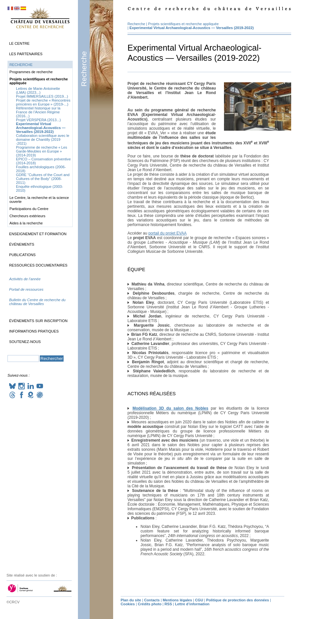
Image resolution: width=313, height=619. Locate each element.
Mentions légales (177, 600)
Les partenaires (25, 54)
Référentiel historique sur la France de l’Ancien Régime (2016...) (38, 112)
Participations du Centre (28, 209)
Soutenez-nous (25, 342)
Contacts (152, 600)
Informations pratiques (34, 331)
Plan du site (131, 600)
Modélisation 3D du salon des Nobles (170, 408)
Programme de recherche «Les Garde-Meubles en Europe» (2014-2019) (41, 151)
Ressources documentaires (38, 265)
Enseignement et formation (38, 234)
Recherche (84, 69)
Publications (22, 255)
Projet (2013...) (38, 120)
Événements (21, 244)
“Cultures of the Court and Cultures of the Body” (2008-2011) (42, 179)
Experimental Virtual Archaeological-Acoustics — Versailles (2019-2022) (191, 28)
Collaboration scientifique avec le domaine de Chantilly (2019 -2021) (42, 139)
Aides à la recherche (26, 223)
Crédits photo (150, 604)
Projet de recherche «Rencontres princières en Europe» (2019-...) (43, 102)
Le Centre (19, 43)
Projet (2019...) (42, 96)
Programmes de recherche (30, 72)
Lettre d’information (192, 604)
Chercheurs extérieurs (27, 216)
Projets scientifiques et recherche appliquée (183, 24)
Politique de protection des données (237, 600)
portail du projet (167, 233)
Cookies (128, 604)
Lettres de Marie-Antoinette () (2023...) (38, 90)
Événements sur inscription (38, 321)
